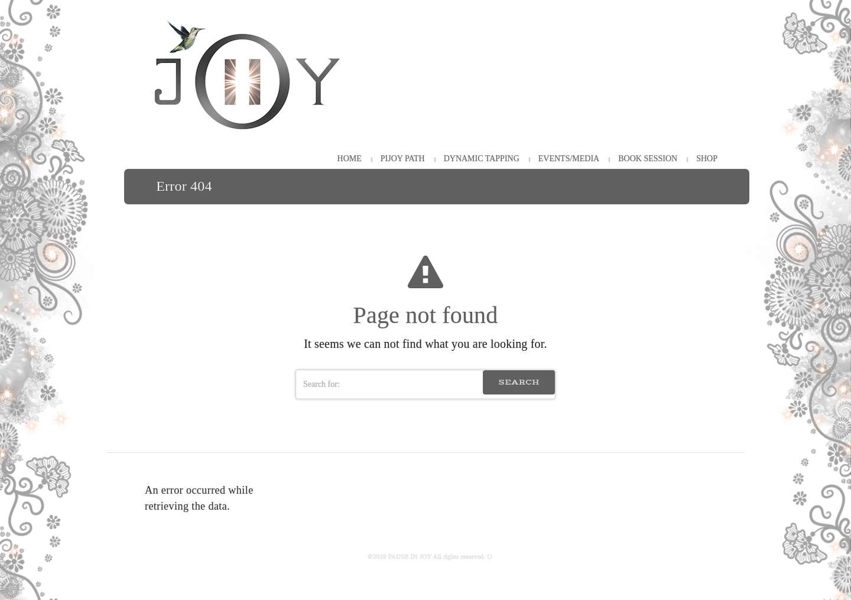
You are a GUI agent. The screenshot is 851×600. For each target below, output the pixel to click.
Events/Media (568, 158)
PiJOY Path (403, 158)
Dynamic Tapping (481, 158)
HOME (349, 158)
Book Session (647, 158)
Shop (706, 158)
